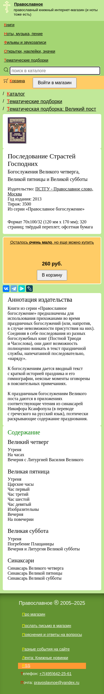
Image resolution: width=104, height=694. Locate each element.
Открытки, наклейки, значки (29, 51)
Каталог (16, 94)
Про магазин (33, 614)
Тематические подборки (26, 60)
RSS (26, 665)
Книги (9, 25)
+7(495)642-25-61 (55, 673)
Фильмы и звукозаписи (25, 42)
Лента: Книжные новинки (45, 658)
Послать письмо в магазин (46, 625)
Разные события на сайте (46, 649)
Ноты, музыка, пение (23, 34)
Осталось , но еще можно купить (52, 242)
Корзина (17, 81)
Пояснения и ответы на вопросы (52, 634)
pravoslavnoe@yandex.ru (56, 682)
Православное (28, 4)
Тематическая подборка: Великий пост (51, 109)
